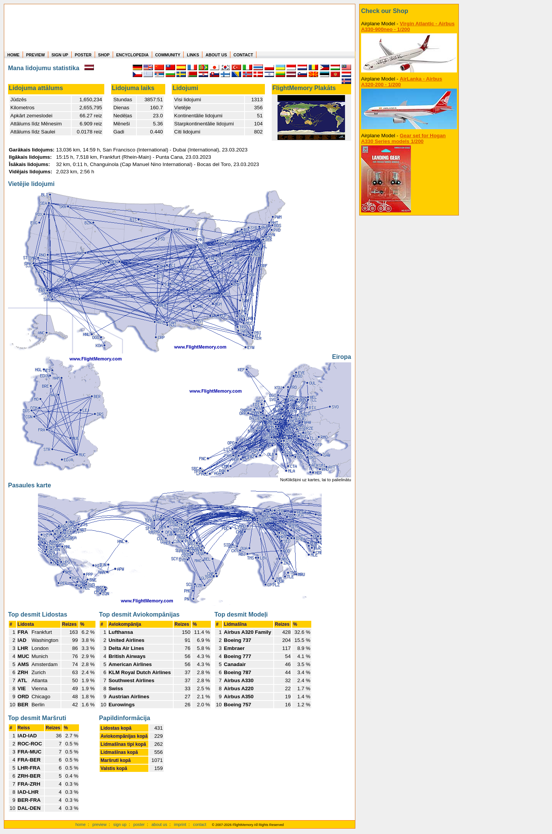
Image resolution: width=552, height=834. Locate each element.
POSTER (83, 55)
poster (139, 824)
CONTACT (243, 55)
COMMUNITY (168, 55)
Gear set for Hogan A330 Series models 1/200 (403, 138)
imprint (180, 824)
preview (99, 824)
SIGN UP (59, 55)
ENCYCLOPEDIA (132, 55)
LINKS (193, 55)
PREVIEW (35, 55)
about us (159, 824)
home (81, 824)
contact (199, 824)
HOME (13, 55)
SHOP (104, 55)
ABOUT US (216, 55)
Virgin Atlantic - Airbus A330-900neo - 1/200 (408, 26)
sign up (120, 824)
